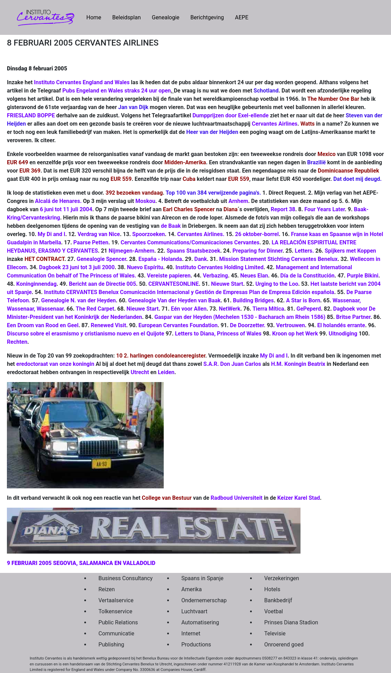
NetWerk (229, 308)
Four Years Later (324, 209)
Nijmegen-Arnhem (131, 250)
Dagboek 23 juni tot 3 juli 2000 (77, 267)
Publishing (111, 644)
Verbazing (215, 275)
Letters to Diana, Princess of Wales (218, 333)
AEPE (241, 17)
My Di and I (51, 234)
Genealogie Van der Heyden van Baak (174, 300)
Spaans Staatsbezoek (193, 250)
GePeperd (308, 308)
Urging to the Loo (277, 284)
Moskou (145, 201)
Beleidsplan (126, 17)
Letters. (304, 250)
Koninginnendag (36, 284)
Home (96, 17)
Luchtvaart (194, 611)
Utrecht (140, 372)
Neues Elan (254, 275)
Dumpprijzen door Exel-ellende (230, 115)
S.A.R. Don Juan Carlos (232, 364)
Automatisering (200, 622)
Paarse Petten (90, 242)
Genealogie (165, 17)
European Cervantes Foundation (178, 325)
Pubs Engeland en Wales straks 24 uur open (116, 90)
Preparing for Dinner (257, 250)
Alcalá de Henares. (59, 201)
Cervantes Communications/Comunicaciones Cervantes (190, 242)
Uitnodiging (342, 333)
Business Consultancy (123, 578)
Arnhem (238, 201)
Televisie (275, 633)
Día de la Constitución (307, 275)
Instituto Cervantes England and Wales (82, 82)
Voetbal (273, 611)
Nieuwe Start (227, 284)
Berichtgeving (207, 17)
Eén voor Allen (189, 308)
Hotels (272, 589)
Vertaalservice (115, 600)
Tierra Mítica (268, 308)
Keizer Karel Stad (298, 498)
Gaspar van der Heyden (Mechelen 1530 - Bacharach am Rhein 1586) (239, 317)
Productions (196, 644)
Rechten (17, 342)
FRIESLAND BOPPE (31, 115)
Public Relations (118, 622)
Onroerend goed (284, 644)
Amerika (191, 589)
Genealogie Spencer (101, 259)
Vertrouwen (290, 325)
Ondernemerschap (204, 600)
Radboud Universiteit (237, 498)
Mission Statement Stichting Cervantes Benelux (278, 259)
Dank (200, 259)
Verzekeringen (281, 578)
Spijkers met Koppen (350, 250)
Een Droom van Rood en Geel (42, 325)
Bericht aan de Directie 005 (102, 284)
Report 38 (283, 209)
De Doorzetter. (248, 325)
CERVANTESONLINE (173, 284)
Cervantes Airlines (274, 123)
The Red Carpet (95, 308)
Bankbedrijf (278, 600)
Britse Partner (353, 317)
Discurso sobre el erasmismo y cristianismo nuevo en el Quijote (86, 333)
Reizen (106, 589)
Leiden (166, 372)
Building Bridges (253, 300)
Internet (190, 633)
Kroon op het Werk (295, 333)
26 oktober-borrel (256, 234)
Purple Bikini (362, 275)
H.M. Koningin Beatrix (298, 364)
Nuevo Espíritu (145, 267)
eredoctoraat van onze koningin (55, 364)
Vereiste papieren (168, 275)
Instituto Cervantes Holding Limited (219, 267)
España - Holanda (160, 259)
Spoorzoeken (148, 234)
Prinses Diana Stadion (289, 622)
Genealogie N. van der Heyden (78, 300)
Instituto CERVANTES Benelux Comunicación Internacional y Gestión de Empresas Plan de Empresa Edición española (189, 292)
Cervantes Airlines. (201, 234)
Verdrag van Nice (98, 234)
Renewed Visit (108, 325)
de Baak (171, 226)
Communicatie (116, 633)
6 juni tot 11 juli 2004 (66, 209)
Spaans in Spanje (202, 578)
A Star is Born (303, 300)
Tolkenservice (115, 611)
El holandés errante (341, 325)
